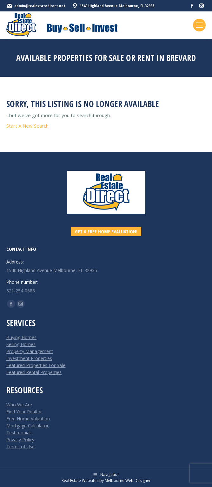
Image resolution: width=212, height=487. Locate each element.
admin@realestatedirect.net (35, 6)
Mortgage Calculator (27, 426)
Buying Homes (21, 337)
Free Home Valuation (28, 419)
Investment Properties (29, 358)
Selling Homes (21, 344)
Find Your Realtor (24, 412)
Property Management (29, 351)
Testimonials (19, 433)
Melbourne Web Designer (128, 480)
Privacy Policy (20, 440)
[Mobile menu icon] (199, 25)
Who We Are (19, 405)
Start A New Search (27, 126)
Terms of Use (20, 447)
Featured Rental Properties (34, 372)
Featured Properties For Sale (35, 365)
